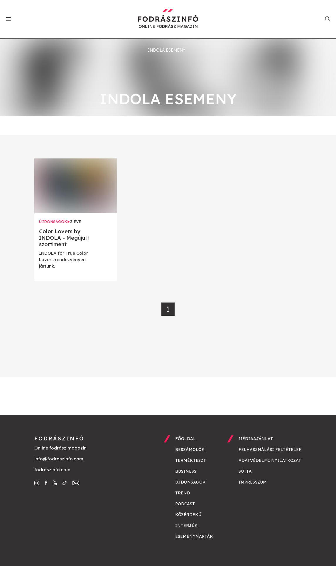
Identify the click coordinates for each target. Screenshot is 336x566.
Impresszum (253, 482)
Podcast (185, 503)
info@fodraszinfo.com (58, 459)
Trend (182, 493)
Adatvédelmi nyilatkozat (270, 460)
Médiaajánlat (256, 438)
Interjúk (186, 525)
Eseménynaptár (194, 536)
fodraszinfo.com (52, 469)
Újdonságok (190, 482)
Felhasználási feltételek (270, 449)
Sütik (245, 471)
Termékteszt (190, 460)
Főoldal (185, 438)
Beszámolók (190, 449)
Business (185, 471)
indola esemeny (166, 50)
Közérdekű (188, 514)
